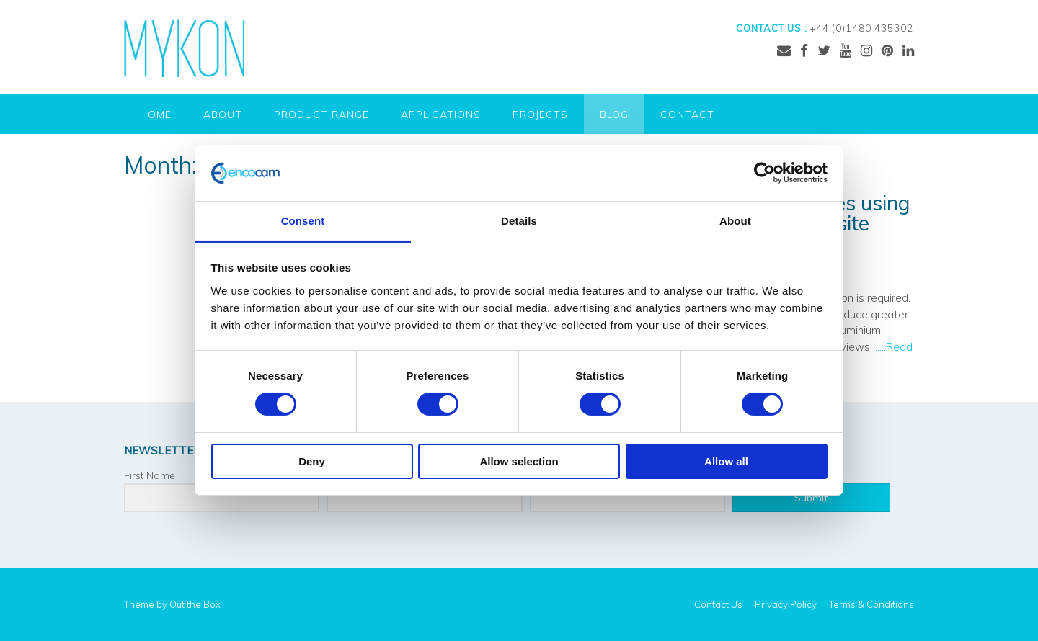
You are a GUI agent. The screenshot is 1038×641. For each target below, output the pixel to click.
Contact (687, 114)
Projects (540, 114)
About (222, 114)
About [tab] (735, 221)
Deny (311, 461)
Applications (441, 114)
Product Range (321, 114)
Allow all (726, 461)
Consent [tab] (303, 221)
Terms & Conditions (871, 604)
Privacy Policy (786, 604)
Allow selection (518, 461)
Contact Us (718, 604)
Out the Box (195, 604)
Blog (614, 114)
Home (156, 114)
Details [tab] (519, 221)
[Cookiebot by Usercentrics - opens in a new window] (764, 173)
